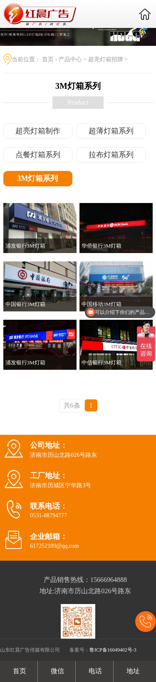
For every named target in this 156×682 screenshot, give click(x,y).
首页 (48, 59)
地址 (132, 670)
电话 (94, 670)
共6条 (72, 405)
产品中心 (70, 59)
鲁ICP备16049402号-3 (112, 650)
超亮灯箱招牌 (105, 59)
